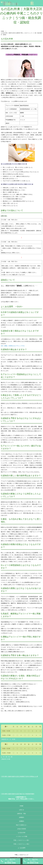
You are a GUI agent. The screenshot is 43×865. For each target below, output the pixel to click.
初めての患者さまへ (21, 825)
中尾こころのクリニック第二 (21, 844)
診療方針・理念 (21, 813)
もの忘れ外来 (21, 832)
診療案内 (21, 817)
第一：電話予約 (10, 861)
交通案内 (21, 821)
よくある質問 (21, 848)
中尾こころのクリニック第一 (21, 840)
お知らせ (21, 809)
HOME (2, 31)
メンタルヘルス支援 (21, 836)
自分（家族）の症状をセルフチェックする (12, 345)
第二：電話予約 (32, 861)
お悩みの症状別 (21, 828)
